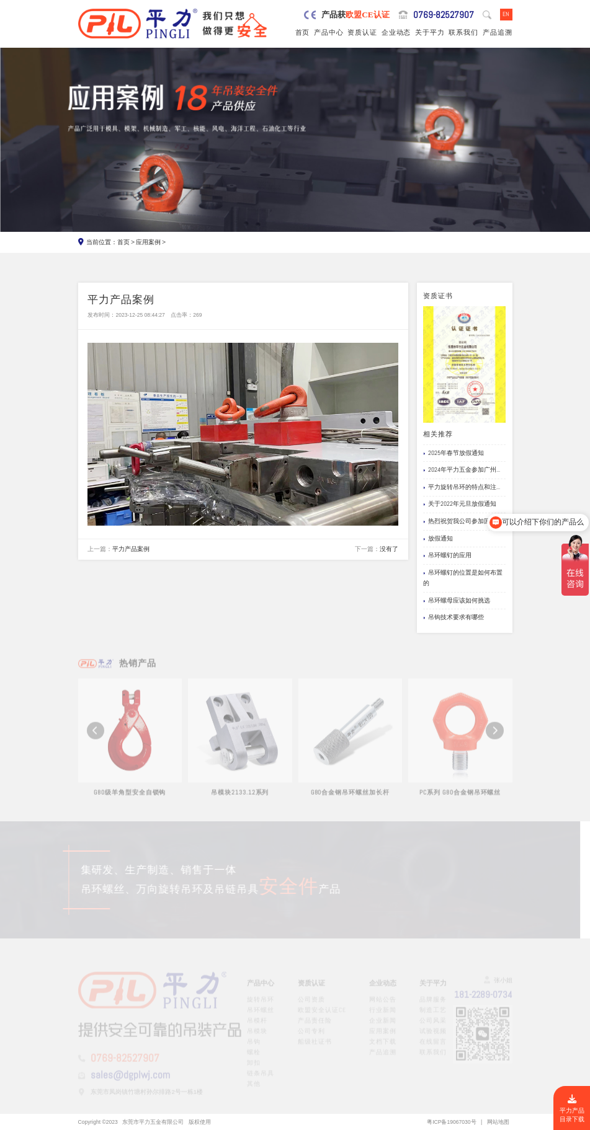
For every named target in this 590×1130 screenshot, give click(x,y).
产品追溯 (497, 32)
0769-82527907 (443, 14)
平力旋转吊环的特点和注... (461, 487)
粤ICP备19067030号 (451, 1122)
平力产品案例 (131, 549)
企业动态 (396, 32)
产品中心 (329, 32)
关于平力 (430, 32)
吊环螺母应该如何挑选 (456, 601)
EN (506, 14)
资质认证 (362, 32)
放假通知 (438, 539)
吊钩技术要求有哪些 (453, 618)
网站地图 (498, 1122)
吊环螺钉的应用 (447, 556)
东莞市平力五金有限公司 (153, 1122)
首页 (302, 32)
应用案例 (148, 242)
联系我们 (463, 32)
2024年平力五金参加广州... (461, 470)
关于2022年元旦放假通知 (459, 504)
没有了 (389, 549)
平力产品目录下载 (572, 1109)
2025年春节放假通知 (453, 453)
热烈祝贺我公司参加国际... (461, 522)
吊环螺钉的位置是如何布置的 (463, 578)
